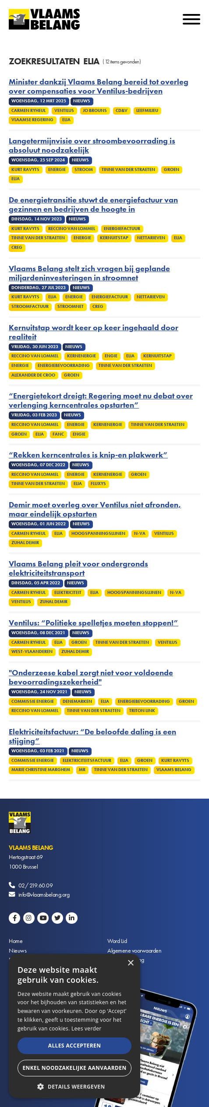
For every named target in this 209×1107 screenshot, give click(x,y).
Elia (66, 119)
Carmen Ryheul (28, 110)
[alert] (74, 1026)
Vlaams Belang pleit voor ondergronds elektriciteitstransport (78, 568)
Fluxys (98, 483)
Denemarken (77, 701)
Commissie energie (32, 701)
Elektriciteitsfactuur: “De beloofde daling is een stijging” (92, 736)
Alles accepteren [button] (74, 1045)
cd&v (122, 110)
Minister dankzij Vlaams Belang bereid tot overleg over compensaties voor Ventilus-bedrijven (98, 86)
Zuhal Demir (25, 542)
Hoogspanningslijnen (98, 533)
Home (15, 941)
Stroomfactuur (30, 306)
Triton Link (142, 710)
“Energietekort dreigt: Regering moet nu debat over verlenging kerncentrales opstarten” (101, 400)
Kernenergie (81, 356)
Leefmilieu (147, 110)
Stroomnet (70, 306)
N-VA (139, 533)
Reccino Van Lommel (71, 228)
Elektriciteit (67, 592)
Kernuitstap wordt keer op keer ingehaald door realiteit (93, 332)
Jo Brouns (95, 110)
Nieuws (17, 950)
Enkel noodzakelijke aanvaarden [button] (74, 1068)
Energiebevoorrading (64, 365)
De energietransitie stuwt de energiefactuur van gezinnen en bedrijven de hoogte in (93, 205)
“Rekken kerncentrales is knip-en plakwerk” (88, 455)
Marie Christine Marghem (40, 769)
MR (82, 769)
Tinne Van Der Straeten (125, 365)
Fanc (58, 434)
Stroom (83, 169)
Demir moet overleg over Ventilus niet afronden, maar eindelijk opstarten (95, 509)
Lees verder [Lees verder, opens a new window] (86, 1028)
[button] (74, 1086)
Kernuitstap (114, 238)
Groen (171, 169)
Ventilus (64, 110)
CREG (16, 247)
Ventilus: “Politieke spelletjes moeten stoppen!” (93, 623)
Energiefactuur (122, 228)
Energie (57, 169)
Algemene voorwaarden (134, 950)
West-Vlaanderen (32, 651)
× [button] (130, 963)
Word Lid (117, 941)
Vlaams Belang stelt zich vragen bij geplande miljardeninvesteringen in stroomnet (89, 273)
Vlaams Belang (173, 769)
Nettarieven (151, 238)
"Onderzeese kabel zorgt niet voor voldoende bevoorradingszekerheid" (91, 677)
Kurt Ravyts (25, 169)
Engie (111, 356)
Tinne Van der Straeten (128, 169)
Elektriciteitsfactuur (87, 760)
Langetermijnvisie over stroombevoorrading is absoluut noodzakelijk (92, 145)
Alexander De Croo (33, 375)
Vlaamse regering (32, 119)
